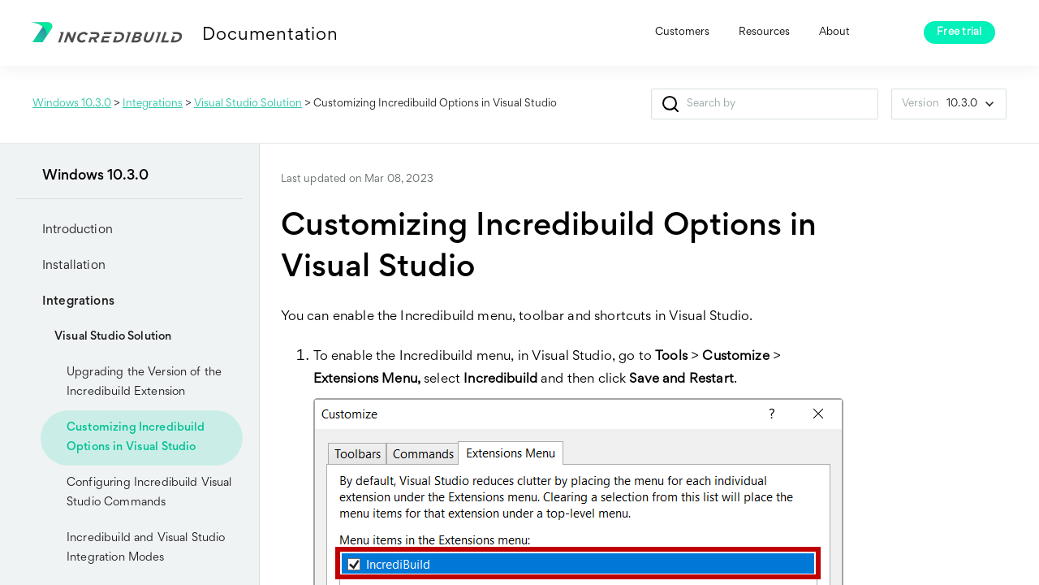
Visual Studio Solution (248, 104)
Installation (61, 266)
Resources (764, 32)
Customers (682, 32)
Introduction (64, 230)
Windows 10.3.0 (71, 104)
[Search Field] (764, 104)
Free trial (959, 32)
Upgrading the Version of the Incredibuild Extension (144, 382)
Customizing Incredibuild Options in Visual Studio (136, 437)
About (834, 32)
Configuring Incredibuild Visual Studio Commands (149, 493)
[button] (671, 104)
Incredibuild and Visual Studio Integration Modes (146, 548)
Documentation (270, 36)
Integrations (153, 104)
